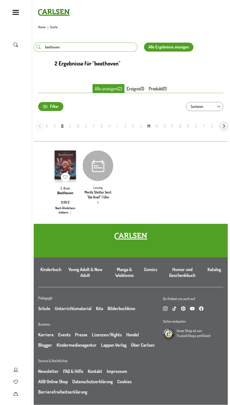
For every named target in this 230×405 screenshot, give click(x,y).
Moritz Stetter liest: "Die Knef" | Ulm (98, 194)
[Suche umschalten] (15, 44)
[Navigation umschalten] (15, 12)
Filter (51, 106)
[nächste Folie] (223, 126)
